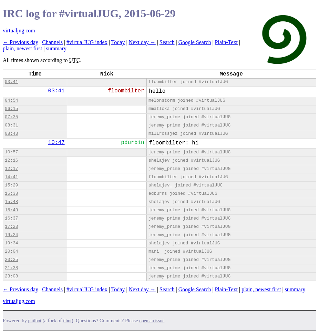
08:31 (11, 125)
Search (167, 42)
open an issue (151, 320)
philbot (34, 320)
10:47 (56, 143)
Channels (52, 42)
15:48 (11, 201)
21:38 (11, 268)
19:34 (11, 243)
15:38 (11, 193)
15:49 (11, 210)
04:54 (11, 100)
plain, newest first (22, 48)
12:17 (11, 168)
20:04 (11, 251)
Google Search (194, 42)
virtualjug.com (19, 30)
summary (56, 48)
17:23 (11, 226)
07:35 (11, 117)
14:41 (11, 177)
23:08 (11, 276)
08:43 (11, 133)
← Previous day (20, 42)
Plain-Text (226, 42)
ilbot (67, 320)
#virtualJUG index (86, 42)
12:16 (11, 160)
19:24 (11, 234)
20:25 (11, 259)
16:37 (11, 218)
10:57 (11, 152)
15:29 (11, 185)
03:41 (11, 81)
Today (118, 42)
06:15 (11, 108)
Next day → (142, 42)
